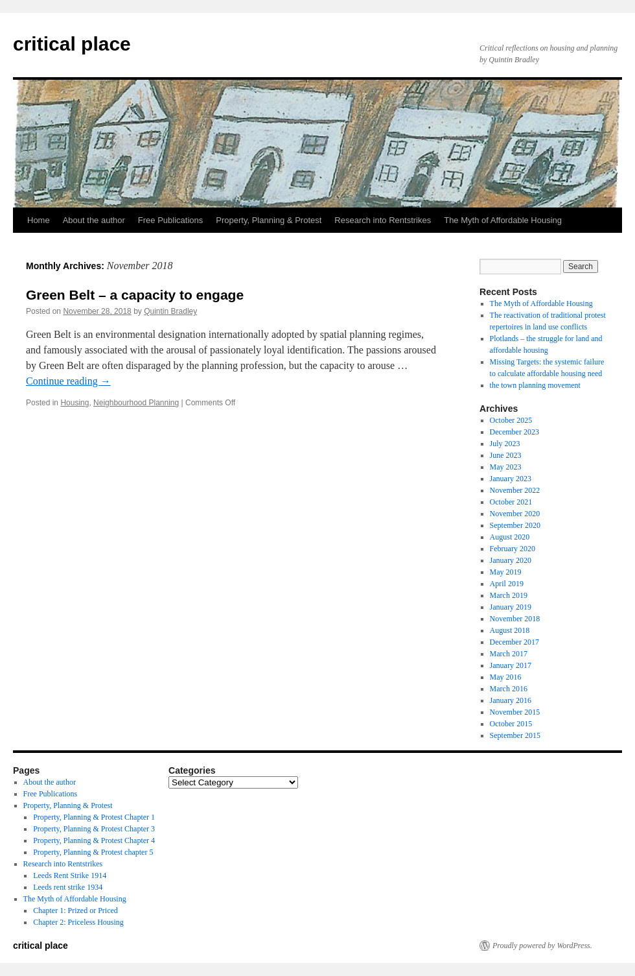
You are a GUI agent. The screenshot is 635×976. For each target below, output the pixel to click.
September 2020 (515, 525)
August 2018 (510, 630)
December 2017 (514, 642)
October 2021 (511, 501)
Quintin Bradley (170, 311)
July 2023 (505, 443)
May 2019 (506, 572)
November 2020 (515, 513)
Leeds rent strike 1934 (67, 887)
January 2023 (510, 478)
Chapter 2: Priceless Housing (78, 922)
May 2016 (506, 677)
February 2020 (512, 548)
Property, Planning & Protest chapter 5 (93, 852)
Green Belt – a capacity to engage (135, 294)
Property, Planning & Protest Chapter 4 (94, 840)
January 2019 (510, 607)
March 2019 (508, 595)
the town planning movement (535, 385)
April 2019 (507, 583)
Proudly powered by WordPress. (542, 945)
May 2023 (506, 466)
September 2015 (515, 735)
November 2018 (515, 618)
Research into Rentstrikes (382, 220)
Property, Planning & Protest (268, 220)
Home (38, 220)
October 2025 (511, 420)
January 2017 (510, 665)
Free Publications (170, 220)
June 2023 (506, 455)
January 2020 (510, 560)
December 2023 (514, 431)
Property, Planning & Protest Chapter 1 (94, 817)
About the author (94, 220)
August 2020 (510, 537)
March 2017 (508, 653)
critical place (72, 43)
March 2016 (508, 688)
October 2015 (511, 723)
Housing (74, 402)
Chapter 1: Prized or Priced (75, 910)
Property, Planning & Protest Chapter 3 (94, 828)
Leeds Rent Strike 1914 (69, 875)
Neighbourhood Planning (136, 402)
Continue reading (68, 381)
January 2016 (510, 700)
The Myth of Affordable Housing (503, 220)
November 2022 (515, 490)
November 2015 (515, 712)
